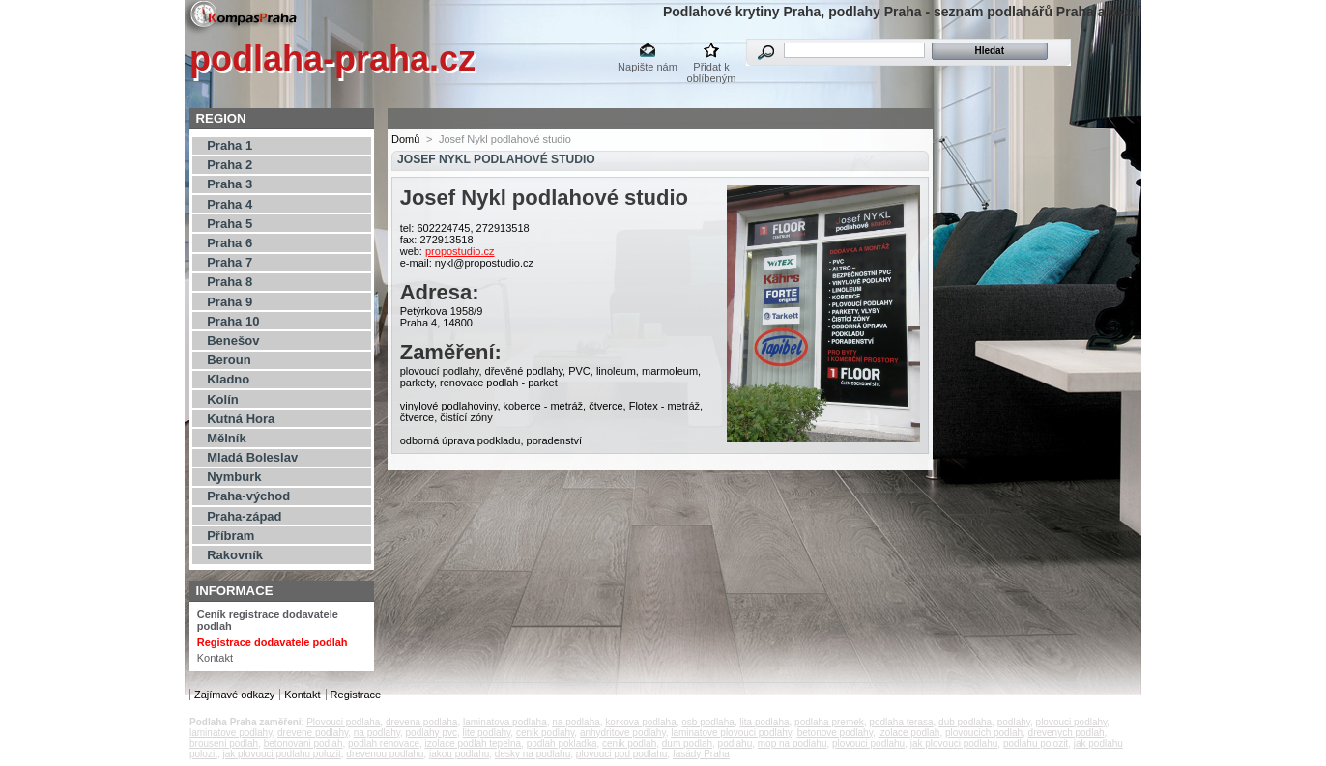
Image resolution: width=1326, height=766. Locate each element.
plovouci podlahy (1072, 722)
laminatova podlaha (505, 722)
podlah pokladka (562, 743)
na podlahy (377, 732)
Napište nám (647, 66)
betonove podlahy (835, 732)
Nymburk (234, 476)
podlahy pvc (431, 732)
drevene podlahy (312, 732)
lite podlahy (486, 732)
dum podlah (687, 743)
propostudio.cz (460, 251)
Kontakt (215, 658)
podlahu (735, 743)
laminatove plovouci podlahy (731, 732)
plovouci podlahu (868, 743)
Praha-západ (244, 516)
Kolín (223, 399)
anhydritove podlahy (623, 732)
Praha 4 (229, 204)
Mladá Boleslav (252, 457)
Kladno (228, 379)
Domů (405, 139)
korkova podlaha (640, 722)
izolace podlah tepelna (473, 743)
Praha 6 (229, 243)
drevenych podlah (1066, 732)
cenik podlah (629, 743)
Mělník (226, 438)
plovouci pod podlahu (622, 754)
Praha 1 (229, 145)
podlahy (1013, 722)
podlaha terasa (901, 722)
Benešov (233, 340)
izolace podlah (908, 732)
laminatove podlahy (230, 732)
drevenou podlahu (384, 754)
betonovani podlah (303, 743)
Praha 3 (229, 184)
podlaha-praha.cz (332, 58)
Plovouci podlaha (343, 722)
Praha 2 (229, 164)
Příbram (230, 535)
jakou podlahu (459, 754)
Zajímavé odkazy (234, 694)
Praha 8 (229, 281)
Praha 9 (229, 302)
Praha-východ (248, 496)
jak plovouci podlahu (954, 743)
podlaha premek (829, 722)
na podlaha (576, 722)
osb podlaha (708, 722)
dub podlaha (965, 722)
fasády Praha (701, 754)
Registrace (356, 694)
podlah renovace (383, 743)
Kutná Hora (240, 418)
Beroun (229, 360)
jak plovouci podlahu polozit (281, 754)
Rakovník (235, 555)
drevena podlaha (422, 722)
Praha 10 (233, 321)
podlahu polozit (1035, 743)
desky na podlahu (532, 754)
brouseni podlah (223, 743)
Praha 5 (229, 223)
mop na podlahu (792, 743)
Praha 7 (229, 262)
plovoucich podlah (984, 732)
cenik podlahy (545, 732)
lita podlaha (764, 722)
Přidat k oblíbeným (711, 68)
